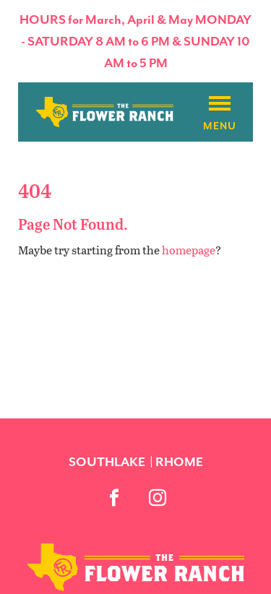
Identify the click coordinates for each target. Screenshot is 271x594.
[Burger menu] (220, 104)
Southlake (107, 462)
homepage (188, 249)
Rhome (179, 462)
